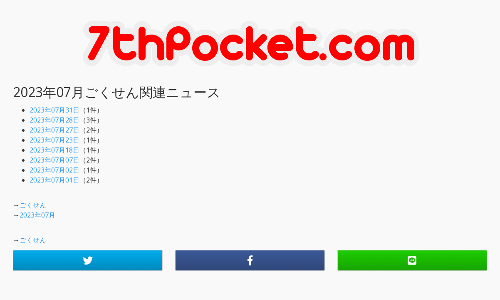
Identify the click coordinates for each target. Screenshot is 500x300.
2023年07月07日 (54, 160)
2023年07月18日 (54, 150)
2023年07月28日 (54, 120)
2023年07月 (37, 215)
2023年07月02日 (54, 170)
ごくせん (33, 205)
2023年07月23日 (54, 140)
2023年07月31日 (54, 110)
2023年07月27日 (54, 130)
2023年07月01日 (54, 180)
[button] (88, 260)
